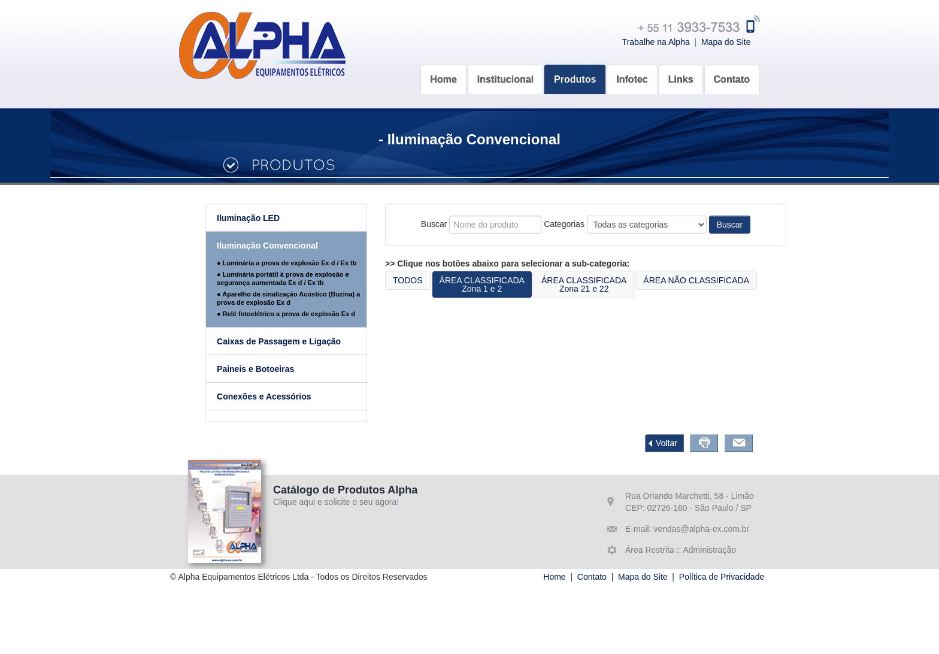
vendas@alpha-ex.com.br (701, 529)
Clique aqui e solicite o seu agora (334, 502)
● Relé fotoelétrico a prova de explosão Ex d (309, 313)
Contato (592, 577)
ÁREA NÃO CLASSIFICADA (720, 280)
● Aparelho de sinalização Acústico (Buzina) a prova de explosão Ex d (311, 298)
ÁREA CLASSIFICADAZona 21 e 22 (606, 284)
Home (554, 577)
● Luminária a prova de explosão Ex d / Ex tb (309, 263)
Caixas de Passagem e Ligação (302, 341)
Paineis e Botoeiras (278, 369)
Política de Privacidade (721, 577)
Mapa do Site (726, 42)
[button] (505, 70)
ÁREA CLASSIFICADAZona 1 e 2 (504, 284)
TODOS (431, 280)
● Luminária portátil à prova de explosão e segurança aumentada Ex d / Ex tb (306, 278)
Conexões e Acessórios (287, 396)
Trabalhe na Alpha (656, 42)
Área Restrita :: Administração (680, 550)
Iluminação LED (271, 218)
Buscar (753, 224)
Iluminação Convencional (290, 245)
